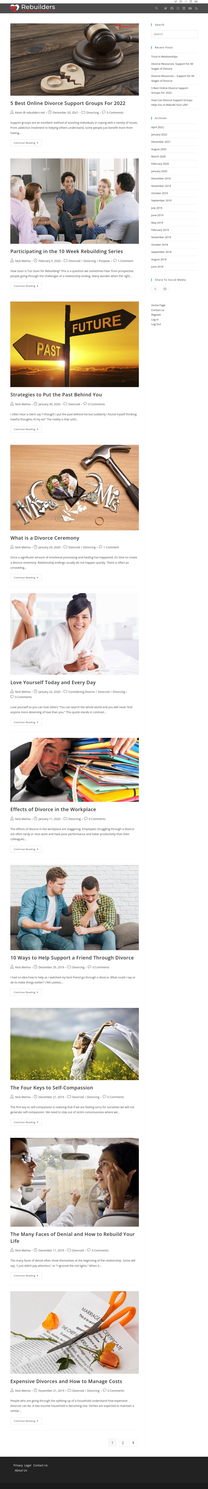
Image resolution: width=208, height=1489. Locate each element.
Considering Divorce (81, 692)
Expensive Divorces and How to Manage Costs (66, 1381)
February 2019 (160, 230)
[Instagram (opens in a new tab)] (178, 8)
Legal (28, 1465)
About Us (21, 1470)
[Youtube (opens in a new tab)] (190, 8)
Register (156, 314)
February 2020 (160, 163)
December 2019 (161, 178)
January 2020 (159, 171)
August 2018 (158, 259)
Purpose (104, 261)
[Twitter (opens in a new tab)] (166, 8)
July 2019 (156, 208)
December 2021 (161, 141)
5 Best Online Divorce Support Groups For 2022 (67, 103)
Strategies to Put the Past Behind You (56, 394)
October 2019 (159, 193)
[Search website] (156, 8)
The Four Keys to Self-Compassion (51, 1087)
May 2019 (157, 222)
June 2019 (157, 215)
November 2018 (161, 237)
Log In (155, 319)
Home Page (158, 305)
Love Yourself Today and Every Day (53, 682)
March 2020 (158, 156)
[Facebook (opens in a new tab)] (172, 8)
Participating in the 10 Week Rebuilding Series (66, 251)
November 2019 (161, 186)
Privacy (18, 1465)
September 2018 (161, 252)
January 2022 (159, 134)
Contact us (157, 310)
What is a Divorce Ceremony (44, 537)
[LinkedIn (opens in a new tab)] (184, 8)
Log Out (156, 324)
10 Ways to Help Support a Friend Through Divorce (72, 957)
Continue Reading (28, 143)
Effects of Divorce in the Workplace (53, 809)
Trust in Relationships (164, 56)
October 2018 (159, 244)
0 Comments (115, 112)
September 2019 (161, 200)
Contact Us (40, 1465)
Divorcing (92, 112)
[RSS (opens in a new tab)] (196, 8)
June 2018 (157, 266)
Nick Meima (23, 261)
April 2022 (157, 127)
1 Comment (125, 261)
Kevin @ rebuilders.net (30, 112)
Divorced (74, 261)
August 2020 (158, 149)
